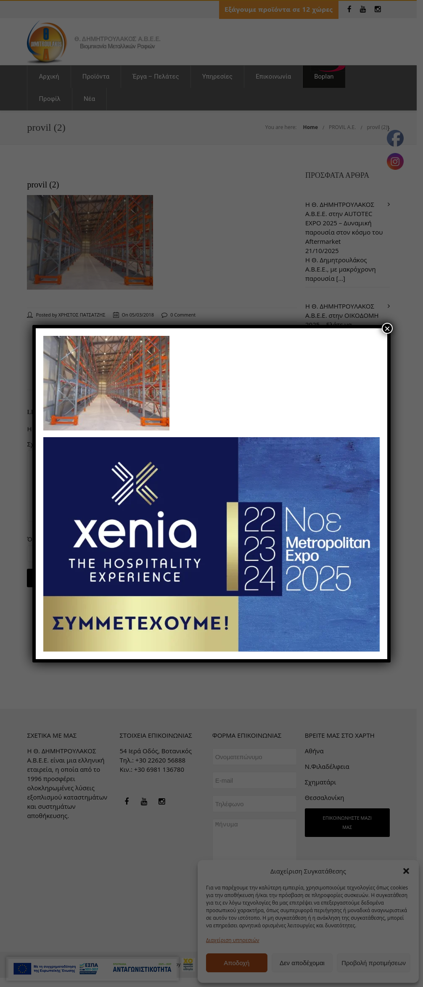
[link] (106, 382)
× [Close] (387, 328)
